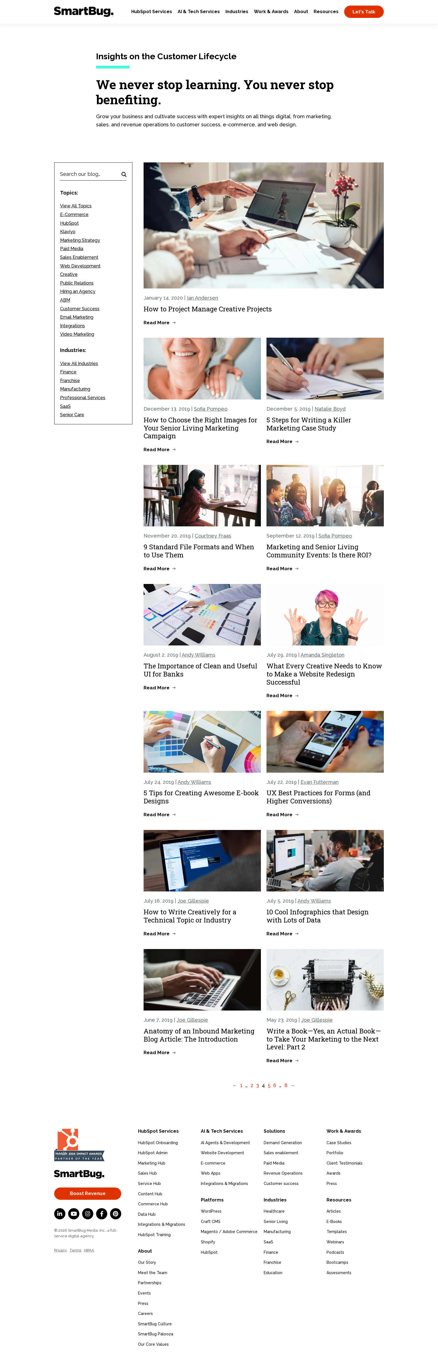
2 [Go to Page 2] (252, 1085)
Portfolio (335, 1153)
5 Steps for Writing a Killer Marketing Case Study (308, 423)
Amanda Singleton (322, 655)
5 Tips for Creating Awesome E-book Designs (201, 796)
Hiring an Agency (77, 291)
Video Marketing (77, 334)
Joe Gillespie (193, 901)
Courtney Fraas (213, 536)
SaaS (65, 406)
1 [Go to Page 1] (241, 1085)
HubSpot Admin (153, 1153)
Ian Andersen (202, 298)
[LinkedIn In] (59, 1213)
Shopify (208, 1242)
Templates (337, 1231)
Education (273, 1273)
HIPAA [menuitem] (89, 1250)
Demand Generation (283, 1142)
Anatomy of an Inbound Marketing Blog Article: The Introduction (199, 1035)
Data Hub (147, 1214)
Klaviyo (67, 231)
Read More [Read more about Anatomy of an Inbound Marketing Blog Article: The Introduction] (157, 1052)
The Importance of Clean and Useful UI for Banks (200, 669)
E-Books (334, 1221)
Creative (69, 274)
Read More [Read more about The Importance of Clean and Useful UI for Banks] (157, 687)
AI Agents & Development (225, 1142)
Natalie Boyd (330, 409)
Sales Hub (147, 1173)
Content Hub (150, 1193)
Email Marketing (76, 317)
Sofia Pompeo (210, 409)
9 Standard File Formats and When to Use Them (199, 550)
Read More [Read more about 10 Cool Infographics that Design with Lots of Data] (279, 933)
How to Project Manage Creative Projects (208, 308)
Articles (334, 1211)
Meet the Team (152, 1273)
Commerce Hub (153, 1204)
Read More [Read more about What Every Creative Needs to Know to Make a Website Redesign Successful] (279, 695)
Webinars (335, 1242)
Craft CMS (210, 1221)
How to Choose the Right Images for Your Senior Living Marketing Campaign (200, 428)
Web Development (80, 266)
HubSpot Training (154, 1234)
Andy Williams (198, 655)
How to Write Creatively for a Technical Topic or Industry (190, 915)
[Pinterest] (115, 1213)
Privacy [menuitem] (60, 1250)
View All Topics (76, 206)
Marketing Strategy (80, 240)
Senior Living (276, 1221)
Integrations (72, 325)
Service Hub (149, 1183)
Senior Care (72, 414)
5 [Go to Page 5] (269, 1085)
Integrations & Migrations (161, 1224)
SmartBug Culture (155, 1323)
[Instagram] (87, 1213)
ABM (65, 300)
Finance (68, 372)
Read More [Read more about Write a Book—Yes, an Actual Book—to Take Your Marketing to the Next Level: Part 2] (279, 1060)
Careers (145, 1313)
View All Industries (79, 363)
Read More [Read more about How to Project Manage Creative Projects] (157, 322)
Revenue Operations (283, 1173)
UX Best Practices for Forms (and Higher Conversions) (318, 796)
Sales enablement (281, 1153)
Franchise (70, 380)
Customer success (281, 1183)
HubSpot (69, 223)
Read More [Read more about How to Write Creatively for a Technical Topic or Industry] (157, 933)
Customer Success (79, 308)
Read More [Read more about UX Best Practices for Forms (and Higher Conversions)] (279, 814)
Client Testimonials (345, 1163)
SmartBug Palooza (155, 1334)
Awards (334, 1173)
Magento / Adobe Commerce (229, 1231)
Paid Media (71, 248)
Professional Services (82, 397)
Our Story (147, 1262)
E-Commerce (74, 214)
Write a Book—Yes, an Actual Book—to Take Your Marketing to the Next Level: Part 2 (323, 1039)
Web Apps (210, 1173)
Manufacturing (75, 389)
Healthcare (274, 1211)
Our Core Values (153, 1344)
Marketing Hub (151, 1163)
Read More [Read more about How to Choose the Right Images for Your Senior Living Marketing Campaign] (157, 449)
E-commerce (213, 1163)
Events (144, 1293)
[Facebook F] (101, 1213)
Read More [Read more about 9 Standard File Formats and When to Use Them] (157, 568)
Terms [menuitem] (75, 1250)
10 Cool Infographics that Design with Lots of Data (317, 915)
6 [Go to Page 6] (274, 1085)
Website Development (222, 1153)
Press (143, 1303)
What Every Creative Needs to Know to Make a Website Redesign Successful (324, 674)
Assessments (339, 1273)
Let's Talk (364, 12)
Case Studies (339, 1142)
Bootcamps (337, 1262)
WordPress (211, 1211)
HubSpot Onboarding (158, 1142)
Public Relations (77, 283)
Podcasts (335, 1252)
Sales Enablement (79, 257)
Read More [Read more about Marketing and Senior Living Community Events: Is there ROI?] (279, 568)
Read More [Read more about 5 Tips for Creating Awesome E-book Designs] (157, 814)
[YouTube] (73, 1213)
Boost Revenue (88, 1193)
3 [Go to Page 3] (257, 1085)
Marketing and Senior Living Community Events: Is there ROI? (319, 550)
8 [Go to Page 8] (285, 1085)
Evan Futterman (320, 782)
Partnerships (149, 1283)
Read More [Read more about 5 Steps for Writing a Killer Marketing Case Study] (279, 441)
